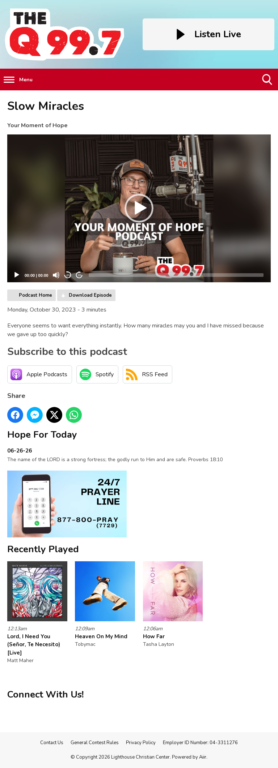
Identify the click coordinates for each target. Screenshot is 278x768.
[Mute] (56, 275)
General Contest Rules (95, 742)
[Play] (16, 275)
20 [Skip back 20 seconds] (68, 275)
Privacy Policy (141, 742)
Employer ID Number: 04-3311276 (200, 742)
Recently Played (43, 549)
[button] (139, 208)
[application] (139, 208)
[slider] (176, 275)
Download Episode (90, 295)
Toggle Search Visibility (267, 82)
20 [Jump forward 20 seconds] (79, 275)
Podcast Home (35, 295)
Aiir (202, 757)
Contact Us (51, 742)
